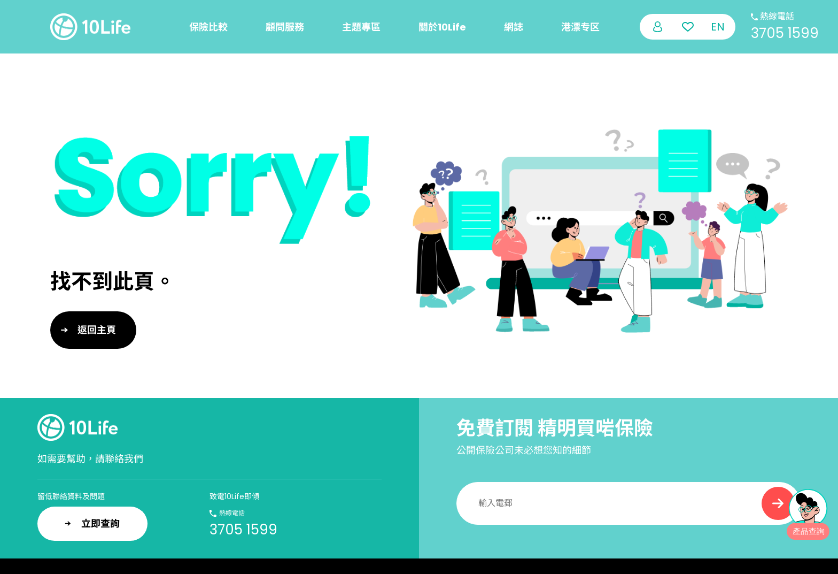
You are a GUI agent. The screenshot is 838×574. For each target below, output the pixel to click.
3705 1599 (785, 33)
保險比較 (208, 27)
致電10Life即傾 (234, 496)
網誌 (513, 27)
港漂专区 (580, 27)
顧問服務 (285, 27)
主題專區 (361, 27)
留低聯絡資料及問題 (71, 496)
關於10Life (442, 27)
